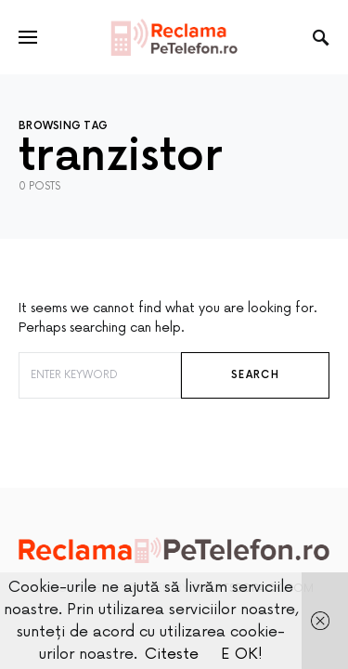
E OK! (242, 654)
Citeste (172, 654)
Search (255, 375)
